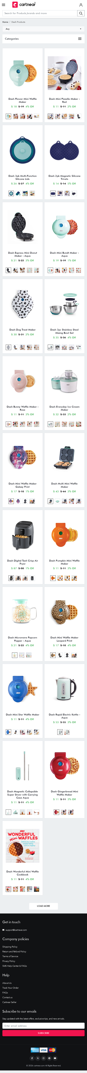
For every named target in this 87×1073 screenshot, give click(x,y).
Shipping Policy (9, 949)
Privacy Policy (8, 963)
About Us (6, 985)
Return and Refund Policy (14, 954)
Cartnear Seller (9, 1004)
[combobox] (43, 29)
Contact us (7, 1000)
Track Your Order (10, 990)
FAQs (5, 995)
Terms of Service (10, 959)
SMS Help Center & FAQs (14, 968)
